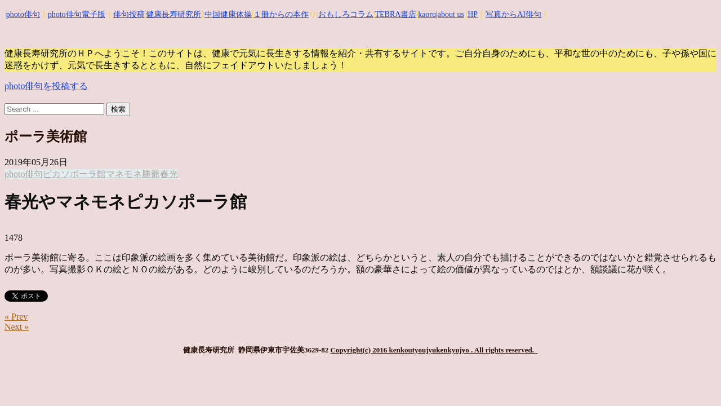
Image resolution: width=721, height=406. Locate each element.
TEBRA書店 (395, 14)
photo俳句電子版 (76, 14)
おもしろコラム (345, 14)
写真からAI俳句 (513, 14)
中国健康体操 (228, 14)
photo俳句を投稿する (46, 86)
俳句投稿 (129, 14)
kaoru (427, 14)
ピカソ (56, 174)
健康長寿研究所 (173, 14)
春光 (169, 174)
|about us (450, 14)
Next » (17, 327)
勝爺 (151, 174)
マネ (115, 174)
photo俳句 (23, 14)
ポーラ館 (88, 174)
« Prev (16, 316)
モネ (133, 174)
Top (694, 379)
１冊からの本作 (281, 14)
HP (473, 14)
